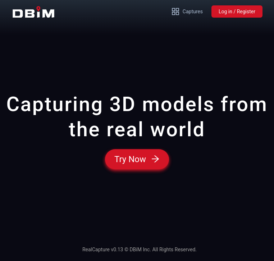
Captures (187, 11)
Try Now (137, 159)
